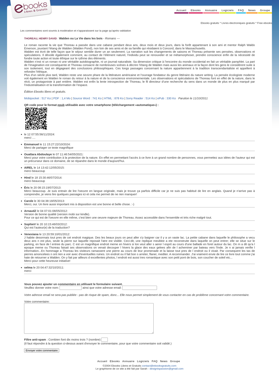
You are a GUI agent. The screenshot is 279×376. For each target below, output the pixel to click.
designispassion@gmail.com (166, 374)
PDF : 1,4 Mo (62, 98)
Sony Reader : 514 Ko (140, 98)
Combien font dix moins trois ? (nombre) (74, 345)
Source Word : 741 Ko (87, 98)
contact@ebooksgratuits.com (159, 371)
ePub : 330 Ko (166, 98)
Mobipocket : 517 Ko (37, 98)
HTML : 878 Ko (114, 98)
